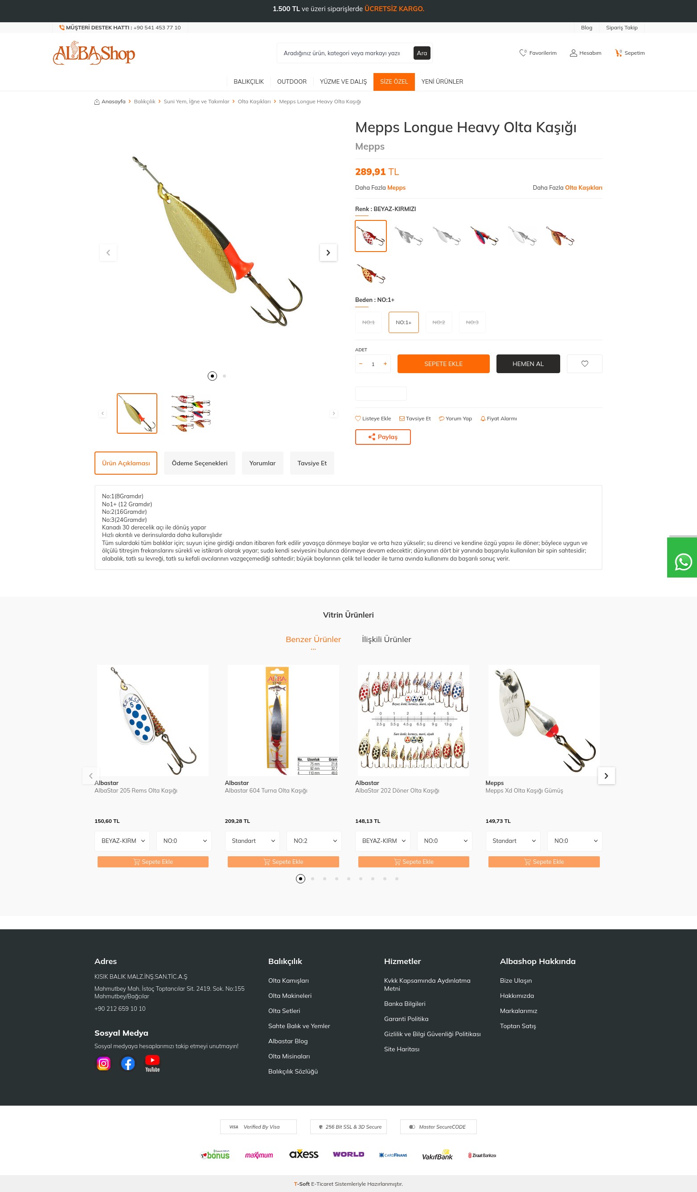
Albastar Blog (288, 1041)
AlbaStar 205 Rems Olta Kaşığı (135, 790)
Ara (422, 53)
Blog (586, 27)
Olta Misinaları (289, 1056)
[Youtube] (152, 1063)
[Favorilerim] (538, 53)
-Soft (303, 1183)
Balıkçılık (249, 81)
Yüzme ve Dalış (343, 81)
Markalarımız (518, 1011)
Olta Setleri (284, 1011)
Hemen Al (528, 364)
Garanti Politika (406, 1019)
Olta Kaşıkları (254, 101)
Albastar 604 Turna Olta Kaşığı (266, 790)
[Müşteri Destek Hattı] (120, 27)
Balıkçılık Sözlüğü (293, 1071)
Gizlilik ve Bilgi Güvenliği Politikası (432, 1034)
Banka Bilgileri (405, 1004)
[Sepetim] (630, 53)
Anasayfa (110, 101)
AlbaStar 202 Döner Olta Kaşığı (397, 790)
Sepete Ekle (443, 364)
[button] (212, 376)
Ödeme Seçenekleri (199, 463)
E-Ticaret (322, 1183)
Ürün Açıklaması (126, 463)
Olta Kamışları (288, 980)
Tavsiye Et (415, 418)
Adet (361, 350)
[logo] (94, 53)
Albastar (106, 782)
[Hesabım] (585, 53)
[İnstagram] (103, 1063)
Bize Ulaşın (516, 980)
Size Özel (394, 81)
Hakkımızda (517, 996)
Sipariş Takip (622, 27)
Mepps (370, 146)
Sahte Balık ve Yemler (299, 1026)
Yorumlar (263, 463)
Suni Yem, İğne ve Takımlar (197, 101)
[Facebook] (128, 1063)
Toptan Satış (518, 1026)
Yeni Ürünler (442, 81)
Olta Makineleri (290, 996)
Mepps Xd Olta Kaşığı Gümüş (524, 790)
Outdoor (292, 81)
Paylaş (383, 437)
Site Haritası (401, 1049)
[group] (218, 242)
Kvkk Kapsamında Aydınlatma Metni (427, 984)
